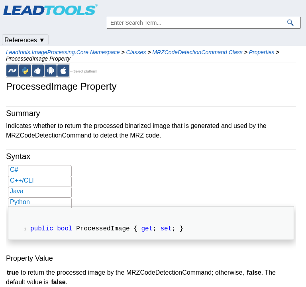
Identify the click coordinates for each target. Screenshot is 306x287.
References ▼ (24, 40)
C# (14, 169)
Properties (262, 52)
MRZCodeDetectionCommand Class (197, 52)
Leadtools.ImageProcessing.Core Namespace (63, 52)
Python (20, 202)
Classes (136, 52)
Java (17, 191)
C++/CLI (22, 180)
